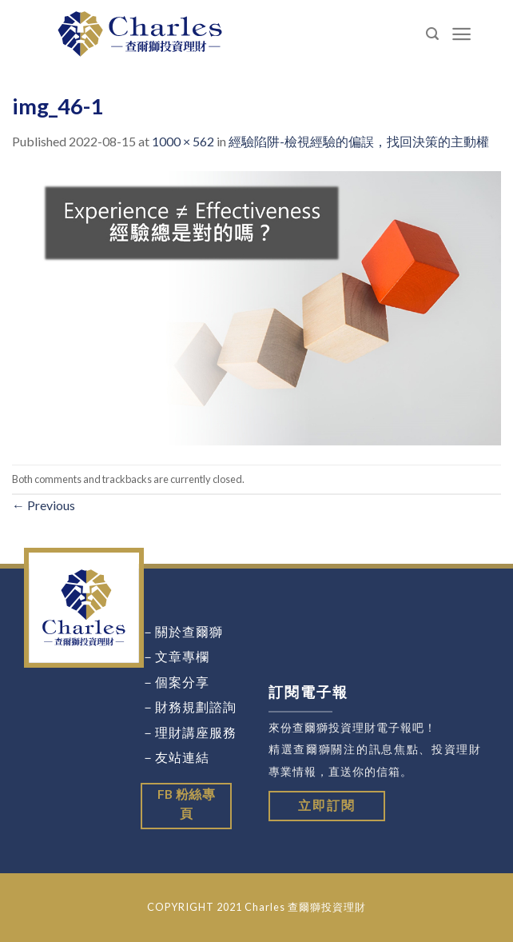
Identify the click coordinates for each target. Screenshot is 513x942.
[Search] (432, 34)
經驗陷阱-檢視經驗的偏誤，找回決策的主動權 (359, 141)
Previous (43, 505)
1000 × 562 (183, 141)
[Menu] (462, 34)
